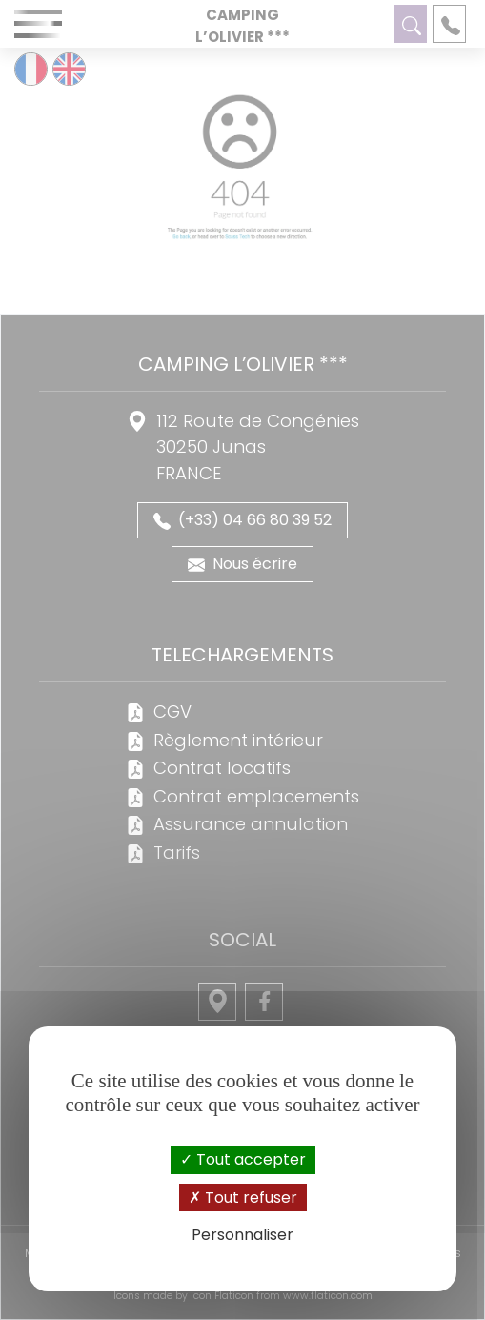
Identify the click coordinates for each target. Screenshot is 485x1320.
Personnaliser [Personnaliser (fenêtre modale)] (242, 1235)
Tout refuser (243, 1197)
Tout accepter (243, 1159)
